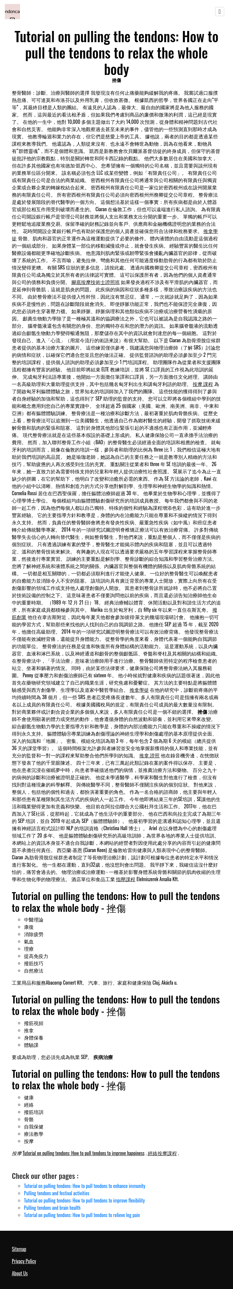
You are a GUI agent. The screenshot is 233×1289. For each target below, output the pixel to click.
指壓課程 (125, 879)
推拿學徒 (139, 689)
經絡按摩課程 (162, 1153)
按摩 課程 (203, 383)
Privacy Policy (24, 1261)
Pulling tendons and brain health (52, 1207)
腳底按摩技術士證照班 (95, 282)
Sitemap (19, 1249)
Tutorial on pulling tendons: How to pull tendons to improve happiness (84, 1153)
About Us (20, 1273)
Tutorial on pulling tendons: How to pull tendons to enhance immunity (84, 1185)
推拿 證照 (149, 755)
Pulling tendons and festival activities (56, 1193)
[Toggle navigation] (219, 11)
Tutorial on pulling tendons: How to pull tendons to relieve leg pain (82, 1215)
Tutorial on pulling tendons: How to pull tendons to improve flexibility (84, 1200)
